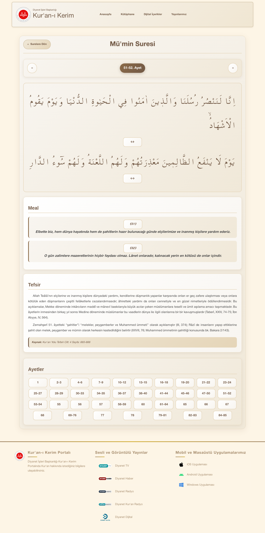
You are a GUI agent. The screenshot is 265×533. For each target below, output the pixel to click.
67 (227, 404)
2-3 (59, 382)
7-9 (101, 382)
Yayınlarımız (178, 14)
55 (59, 404)
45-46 (185, 393)
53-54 (38, 404)
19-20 (185, 382)
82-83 (193, 415)
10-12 (122, 382)
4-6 (80, 382)
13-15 (143, 382)
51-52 (227, 393)
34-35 (101, 393)
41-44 (164, 393)
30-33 (80, 393)
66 (206, 404)
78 (132, 415)
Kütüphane (127, 14)
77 (102, 415)
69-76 (72, 415)
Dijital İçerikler (153, 14)
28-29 (59, 393)
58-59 (122, 404)
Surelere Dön (37, 44)
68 (42, 415)
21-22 (206, 382)
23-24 (227, 382)
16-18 (164, 382)
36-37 (122, 393)
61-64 (164, 404)
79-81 (163, 415)
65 (185, 404)
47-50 (206, 393)
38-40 (143, 393)
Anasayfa (105, 14)
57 (101, 404)
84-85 (223, 415)
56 (80, 404)
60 (143, 404)
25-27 (38, 393)
